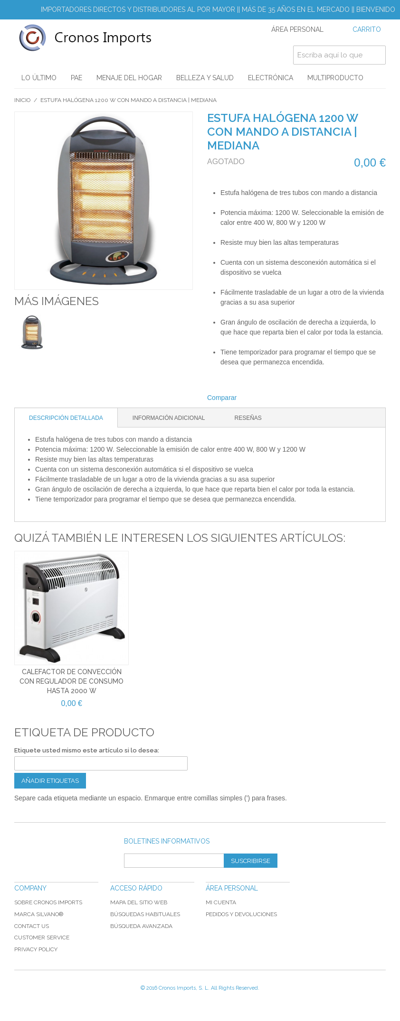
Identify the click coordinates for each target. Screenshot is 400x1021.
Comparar (222, 397)
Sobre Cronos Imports (48, 902)
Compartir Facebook (256, 398)
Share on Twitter (275, 398)
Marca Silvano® (38, 914)
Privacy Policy (35, 949)
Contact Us (31, 926)
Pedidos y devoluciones (241, 914)
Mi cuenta (221, 902)
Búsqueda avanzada (141, 926)
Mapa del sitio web (138, 902)
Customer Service (41, 937)
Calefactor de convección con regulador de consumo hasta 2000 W (71, 681)
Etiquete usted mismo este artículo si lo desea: (86, 750)
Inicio (22, 100)
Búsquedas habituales (145, 914)
